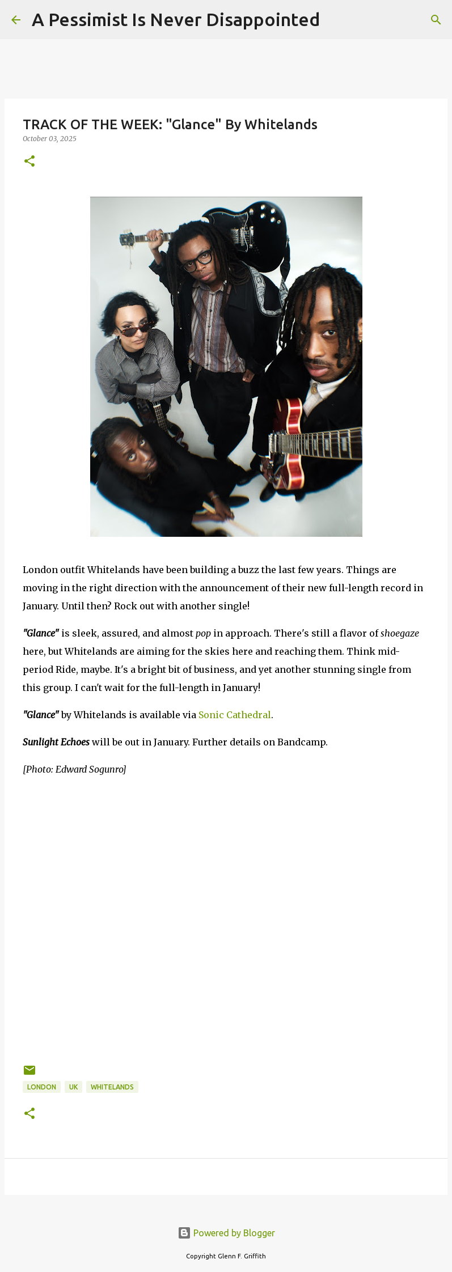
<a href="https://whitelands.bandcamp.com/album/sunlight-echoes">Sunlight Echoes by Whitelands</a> (226, 821)
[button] (29, 161)
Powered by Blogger (226, 1233)
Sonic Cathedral (234, 714)
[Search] (336, 19)
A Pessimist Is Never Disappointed (176, 19)
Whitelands (112, 1087)
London (41, 1087)
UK (73, 1087)
